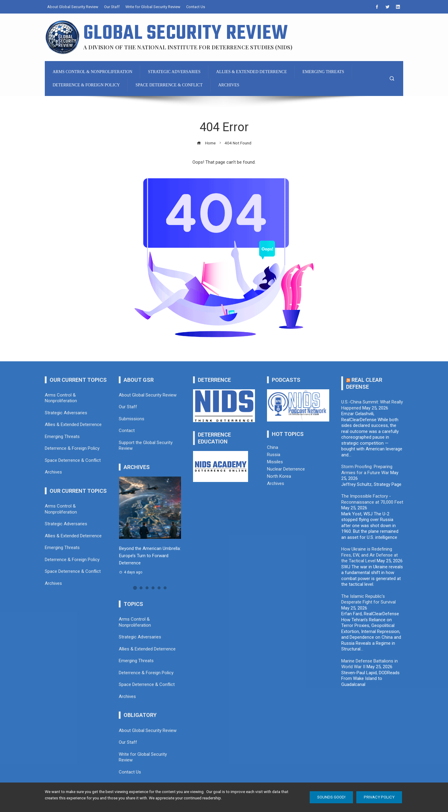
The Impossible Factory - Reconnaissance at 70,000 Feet (372, 499)
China (272, 447)
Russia (273, 454)
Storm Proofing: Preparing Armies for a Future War (366, 469)
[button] (135, 588)
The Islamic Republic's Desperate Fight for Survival (368, 599)
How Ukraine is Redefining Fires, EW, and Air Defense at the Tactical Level (369, 554)
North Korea (279, 476)
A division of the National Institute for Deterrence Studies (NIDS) (187, 47)
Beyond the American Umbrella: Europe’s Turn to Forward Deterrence (150, 556)
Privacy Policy (379, 797)
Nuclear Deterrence (286, 469)
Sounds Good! (331, 797)
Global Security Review (185, 33)
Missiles (275, 462)
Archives (275, 483)
